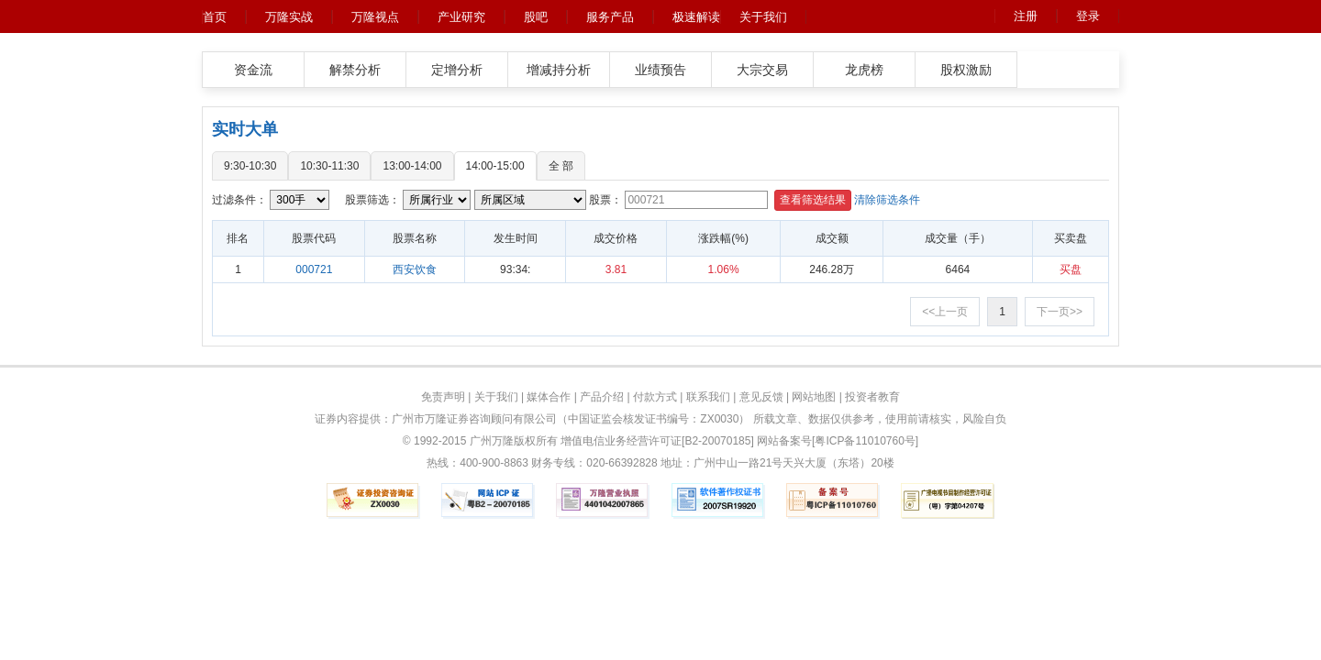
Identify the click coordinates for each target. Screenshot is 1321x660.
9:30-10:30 (250, 166)
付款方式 (655, 396)
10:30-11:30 (329, 166)
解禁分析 (355, 69)
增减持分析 (559, 69)
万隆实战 (289, 17)
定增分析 (457, 69)
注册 (1026, 16)
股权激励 (966, 69)
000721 (313, 269)
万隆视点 (375, 17)
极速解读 (696, 17)
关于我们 (763, 17)
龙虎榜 (864, 69)
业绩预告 (660, 69)
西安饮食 (415, 269)
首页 (215, 17)
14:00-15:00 (495, 166)
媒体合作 (549, 396)
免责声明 (443, 396)
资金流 (253, 69)
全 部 (561, 166)
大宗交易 (762, 69)
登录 (1088, 16)
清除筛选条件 (887, 199)
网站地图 (814, 396)
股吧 (536, 17)
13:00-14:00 (412, 166)
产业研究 (461, 17)
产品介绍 (602, 396)
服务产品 (610, 17)
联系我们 (708, 396)
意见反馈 (761, 396)
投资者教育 (872, 396)
